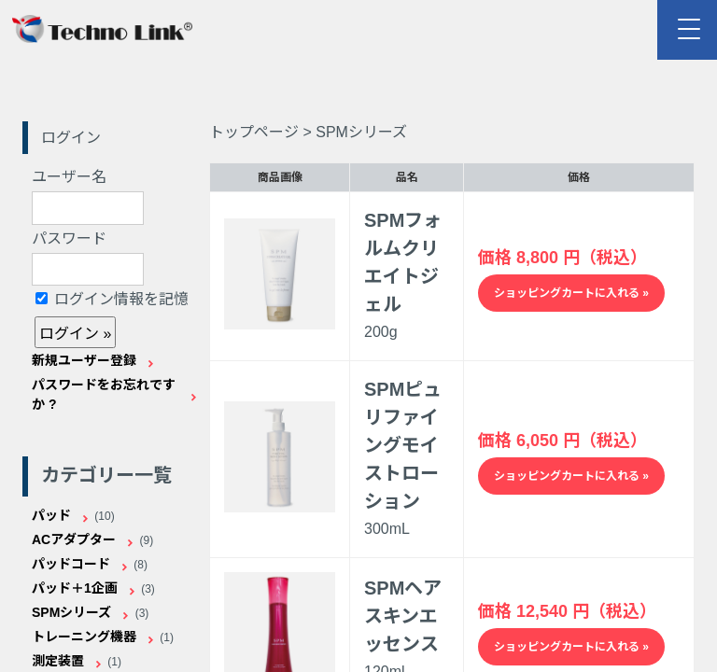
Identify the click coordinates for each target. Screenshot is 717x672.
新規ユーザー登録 (84, 360)
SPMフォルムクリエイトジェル (403, 262)
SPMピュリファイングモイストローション (403, 445)
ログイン (71, 138)
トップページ (254, 132)
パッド (51, 515)
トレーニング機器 (84, 636)
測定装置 (58, 660)
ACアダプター (74, 539)
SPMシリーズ (71, 612)
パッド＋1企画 (75, 588)
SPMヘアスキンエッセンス (403, 616)
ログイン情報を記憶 (112, 299)
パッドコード (71, 563)
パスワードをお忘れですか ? (104, 394)
